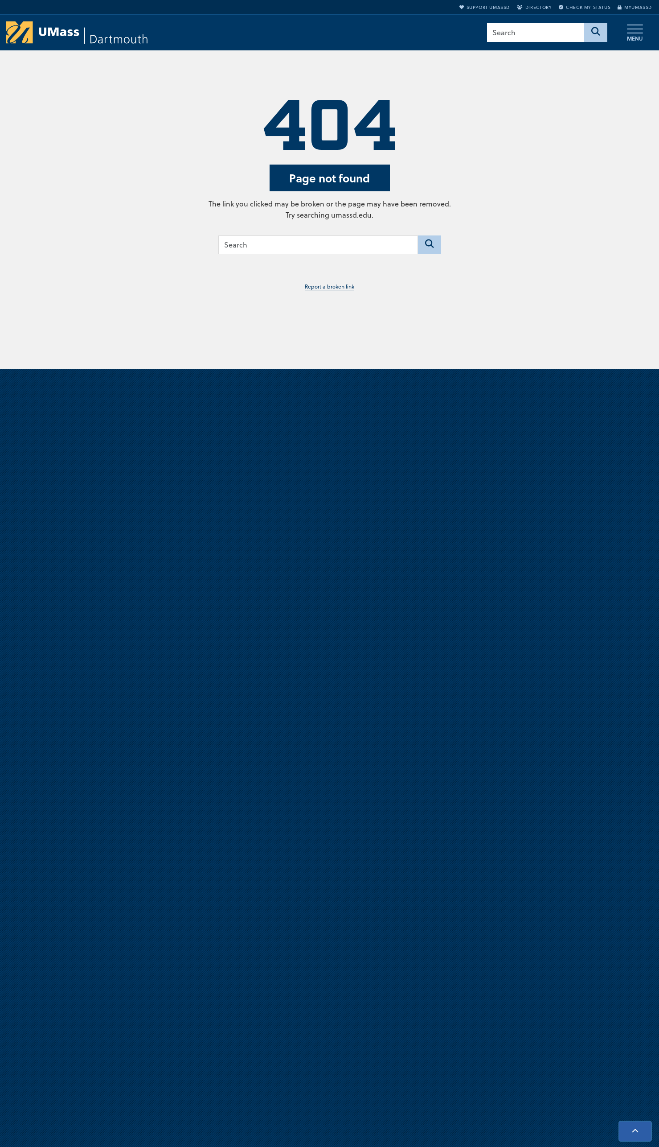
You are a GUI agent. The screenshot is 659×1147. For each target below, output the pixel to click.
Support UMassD (484, 7)
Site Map (443, 986)
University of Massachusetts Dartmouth (123, 922)
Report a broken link (329, 286)
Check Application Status (586, 1015)
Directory (534, 7)
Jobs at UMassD (452, 942)
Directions (444, 927)
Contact (441, 1001)
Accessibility (567, 1030)
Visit (555, 986)
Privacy (440, 971)
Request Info (568, 1001)
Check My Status (584, 7)
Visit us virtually (329, 658)
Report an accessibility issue (590, 1045)
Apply (558, 971)
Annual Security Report (464, 957)
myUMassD (635, 7)
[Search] (595, 32)
